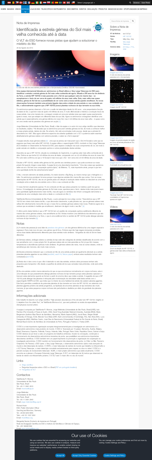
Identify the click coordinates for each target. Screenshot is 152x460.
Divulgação (92, 9)
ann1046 (30, 257)
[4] (83, 206)
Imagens (10, 9)
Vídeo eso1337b (115, 246)
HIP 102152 (127, 36)
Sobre (3, 9)
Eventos (82, 9)
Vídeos (18, 9)
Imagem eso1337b (116, 105)
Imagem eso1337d (116, 163)
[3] (70, 194)
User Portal (146, 3)
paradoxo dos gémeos (56, 228)
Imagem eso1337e (116, 193)
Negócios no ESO (115, 9)
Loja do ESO (35, 9)
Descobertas (72, 9)
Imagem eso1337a (116, 73)
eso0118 (58, 254)
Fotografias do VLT (29, 370)
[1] (60, 121)
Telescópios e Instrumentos (53, 9)
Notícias (25, 10)
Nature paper (67, 254)
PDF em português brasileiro (66, 367)
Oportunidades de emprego (135, 9)
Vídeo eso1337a (115, 224)
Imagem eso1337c (116, 138)
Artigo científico (27, 365)
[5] (37, 218)
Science (136, 3)
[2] (47, 141)
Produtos (102, 9)
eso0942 (51, 254)
